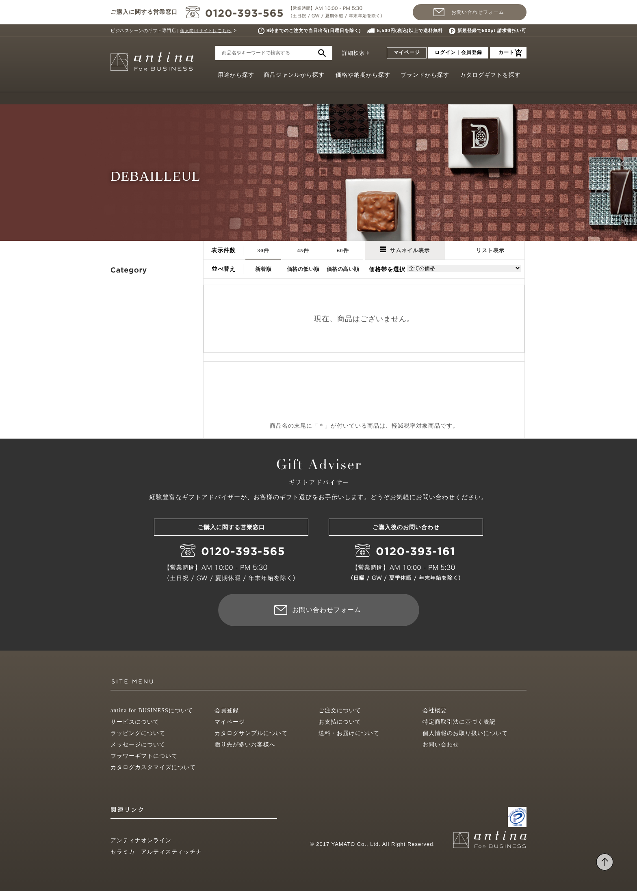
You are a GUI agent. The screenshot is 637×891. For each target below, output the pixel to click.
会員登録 (226, 710)
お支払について (339, 722)
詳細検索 (353, 53)
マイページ (407, 52)
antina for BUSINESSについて (151, 710)
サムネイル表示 (405, 250)
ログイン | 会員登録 (458, 52)
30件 (263, 250)
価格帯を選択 (387, 269)
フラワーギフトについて (144, 756)
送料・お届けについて (348, 733)
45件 (303, 250)
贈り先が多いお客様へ (244, 745)
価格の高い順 (343, 269)
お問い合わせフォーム (477, 12)
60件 (343, 250)
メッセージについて (137, 745)
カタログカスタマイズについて (153, 767)
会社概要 (434, 710)
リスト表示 (485, 250)
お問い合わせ (440, 745)
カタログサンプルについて (251, 733)
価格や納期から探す (363, 75)
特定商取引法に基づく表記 (459, 722)
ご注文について (339, 710)
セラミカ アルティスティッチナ (156, 852)
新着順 (263, 269)
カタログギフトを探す (490, 75)
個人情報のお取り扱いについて (465, 733)
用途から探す (236, 75)
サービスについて (134, 722)
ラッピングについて (137, 733)
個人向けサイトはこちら (206, 30)
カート (506, 52)
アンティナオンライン (140, 840)
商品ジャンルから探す (294, 75)
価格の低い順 (303, 269)
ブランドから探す (425, 75)
